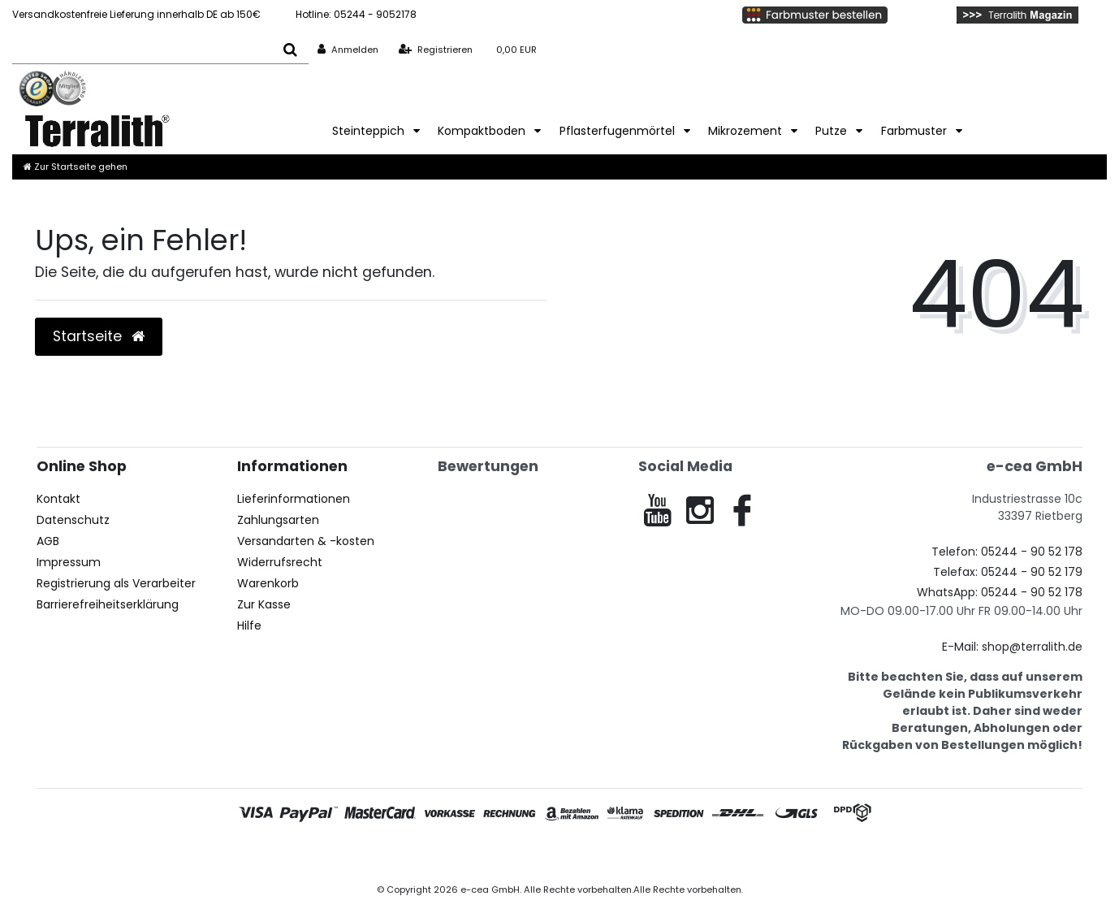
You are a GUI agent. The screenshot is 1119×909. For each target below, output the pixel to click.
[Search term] (142, 49)
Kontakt (58, 499)
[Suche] (290, 49)
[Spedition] (678, 816)
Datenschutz (73, 520)
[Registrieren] (436, 49)
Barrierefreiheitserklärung (108, 604)
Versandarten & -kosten (305, 541)
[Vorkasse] (449, 816)
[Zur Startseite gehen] (75, 166)
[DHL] (738, 816)
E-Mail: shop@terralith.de (1012, 646)
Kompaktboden (483, 131)
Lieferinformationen (293, 499)
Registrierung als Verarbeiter (116, 583)
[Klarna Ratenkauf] (625, 816)
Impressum (69, 562)
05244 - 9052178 (356, 14)
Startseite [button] (99, 336)
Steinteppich (370, 131)
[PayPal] (309, 816)
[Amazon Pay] (571, 816)
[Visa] (256, 816)
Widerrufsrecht (279, 562)
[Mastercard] (380, 816)
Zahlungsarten (278, 520)
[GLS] (796, 816)
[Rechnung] (510, 816)
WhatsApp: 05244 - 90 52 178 (999, 592)
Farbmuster (915, 131)
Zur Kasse (264, 604)
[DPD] (855, 816)
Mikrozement (746, 131)
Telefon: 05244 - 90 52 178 (1006, 551)
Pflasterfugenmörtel (619, 131)
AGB (48, 541)
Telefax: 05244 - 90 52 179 (1007, 572)
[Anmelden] (348, 49)
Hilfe (249, 625)
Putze (832, 131)
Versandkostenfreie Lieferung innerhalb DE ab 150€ (136, 14)
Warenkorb (268, 583)
